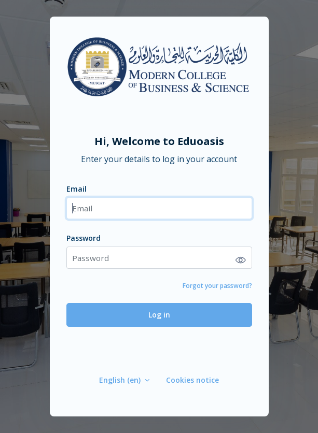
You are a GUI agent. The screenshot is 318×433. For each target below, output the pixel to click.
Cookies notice (192, 380)
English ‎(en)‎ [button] (121, 380)
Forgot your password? (217, 285)
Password (83, 238)
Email (76, 188)
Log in (159, 315)
